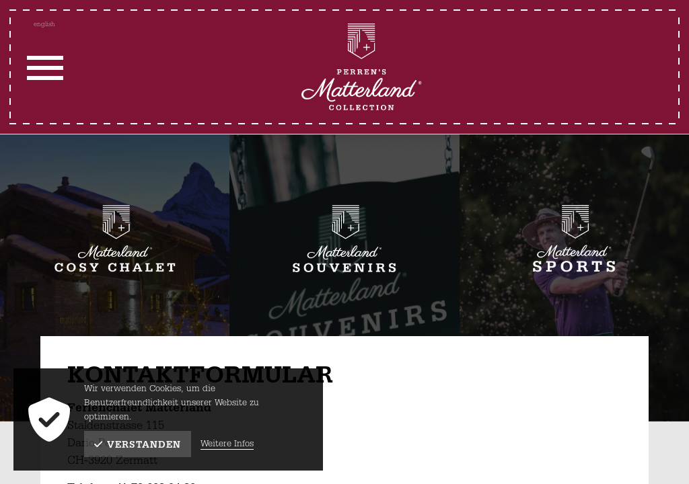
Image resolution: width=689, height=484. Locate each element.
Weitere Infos (227, 444)
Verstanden (137, 445)
